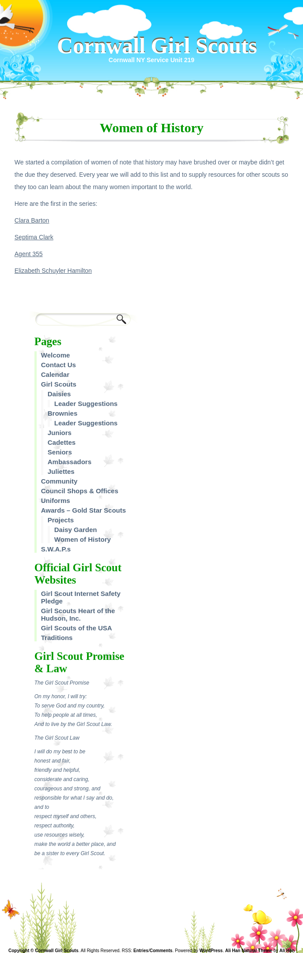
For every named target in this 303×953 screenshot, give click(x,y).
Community (59, 481)
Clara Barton (32, 220)
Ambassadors (69, 461)
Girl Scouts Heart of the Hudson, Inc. (78, 614)
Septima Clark (34, 237)
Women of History (82, 539)
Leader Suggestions (85, 403)
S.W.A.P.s (56, 549)
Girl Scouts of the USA (76, 628)
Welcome (55, 355)
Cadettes (62, 442)
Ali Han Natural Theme (249, 950)
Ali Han (287, 950)
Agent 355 (29, 253)
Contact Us (58, 365)
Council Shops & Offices (79, 491)
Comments (161, 950)
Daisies (59, 394)
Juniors (60, 432)
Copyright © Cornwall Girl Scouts (43, 950)
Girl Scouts (58, 384)
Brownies (63, 413)
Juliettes (61, 471)
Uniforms (55, 500)
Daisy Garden (75, 529)
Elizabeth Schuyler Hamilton (53, 270)
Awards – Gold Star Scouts (83, 510)
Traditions (57, 637)
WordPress (211, 950)
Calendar (55, 374)
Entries (140, 950)
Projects (61, 520)
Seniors (60, 452)
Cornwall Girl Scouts (157, 46)
